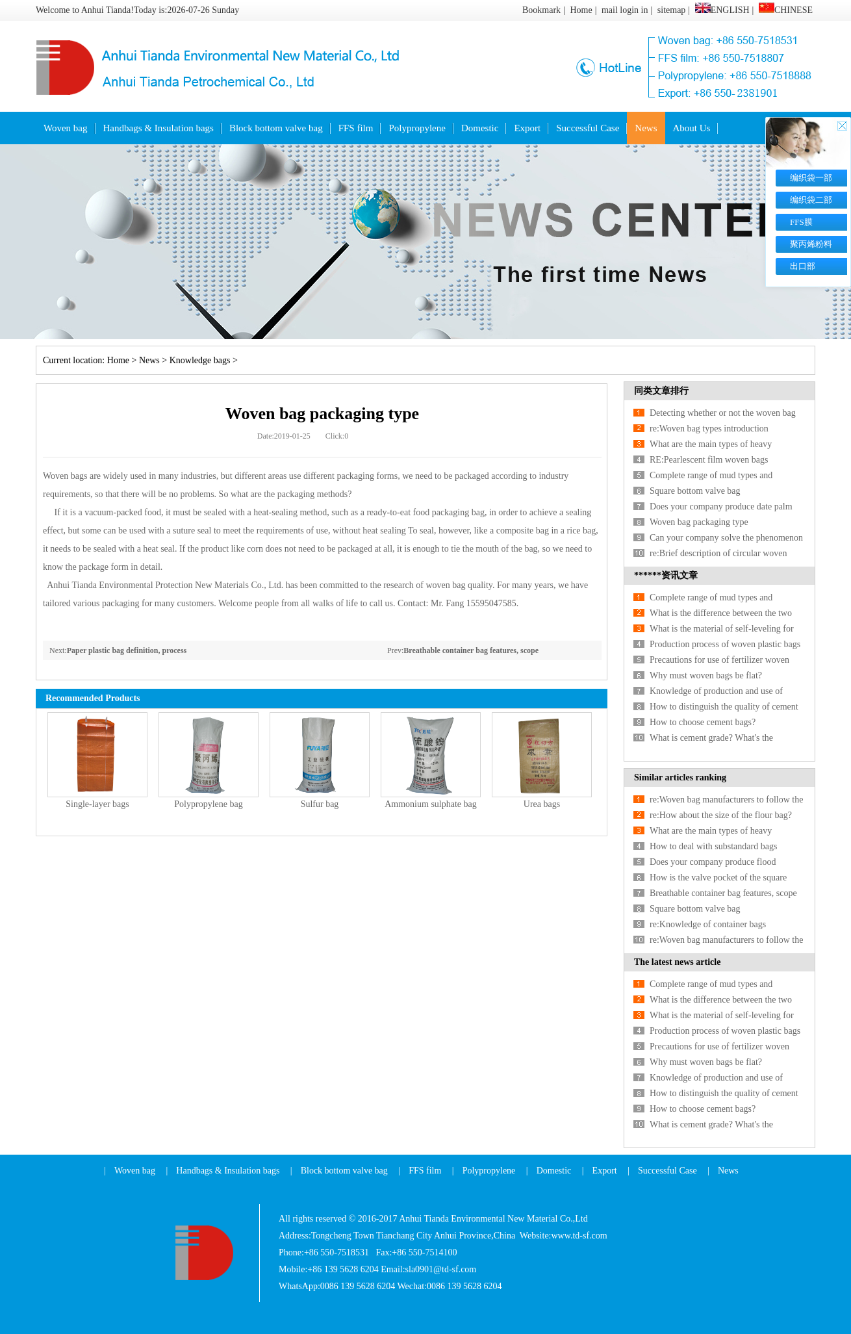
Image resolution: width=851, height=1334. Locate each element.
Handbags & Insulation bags (158, 128)
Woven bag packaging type (699, 522)
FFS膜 (801, 222)
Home (581, 10)
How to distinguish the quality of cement (724, 707)
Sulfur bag (320, 804)
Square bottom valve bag (695, 491)
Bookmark (541, 10)
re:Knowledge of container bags (708, 924)
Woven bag (66, 128)
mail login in (625, 10)
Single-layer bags (97, 804)
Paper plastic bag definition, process (127, 650)
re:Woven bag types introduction (709, 428)
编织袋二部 (811, 200)
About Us (692, 128)
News (646, 128)
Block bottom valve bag (276, 128)
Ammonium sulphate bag (431, 804)
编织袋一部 (811, 178)
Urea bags (542, 804)
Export (527, 128)
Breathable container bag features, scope (471, 650)
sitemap (671, 10)
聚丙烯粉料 (811, 244)
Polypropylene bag (208, 804)
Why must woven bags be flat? (706, 675)
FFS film (356, 128)
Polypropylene (417, 128)
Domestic (480, 128)
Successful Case (587, 128)
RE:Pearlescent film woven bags (709, 460)
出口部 (802, 266)
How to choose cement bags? (703, 722)
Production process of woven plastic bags (725, 644)
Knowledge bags (200, 360)
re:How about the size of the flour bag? (721, 815)
